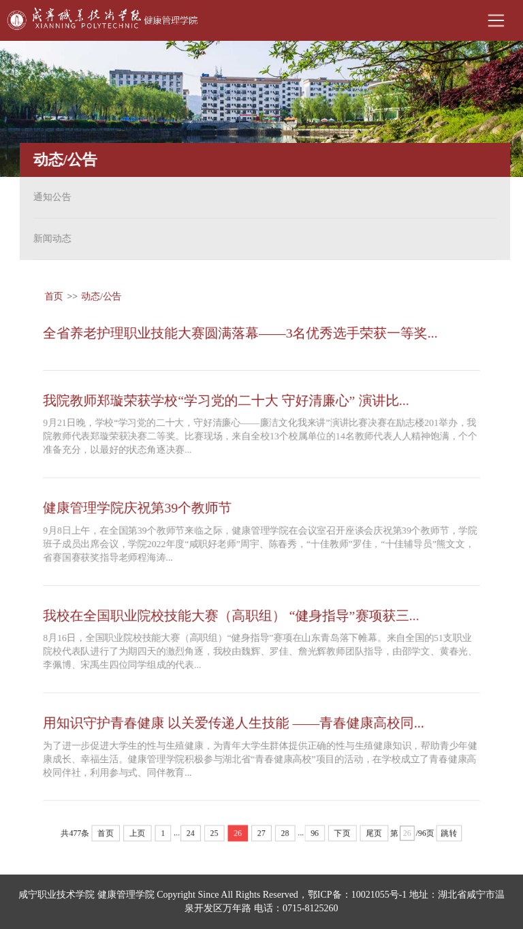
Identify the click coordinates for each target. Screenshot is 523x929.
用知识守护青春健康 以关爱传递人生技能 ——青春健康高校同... (233, 724)
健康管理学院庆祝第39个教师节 (136, 507)
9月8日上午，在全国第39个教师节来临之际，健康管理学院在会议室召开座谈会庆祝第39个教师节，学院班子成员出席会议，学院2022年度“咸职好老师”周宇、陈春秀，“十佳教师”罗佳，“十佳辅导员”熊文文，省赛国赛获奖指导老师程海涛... (260, 544)
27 (261, 836)
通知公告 (48, 197)
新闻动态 (48, 238)
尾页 (375, 836)
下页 (343, 836)
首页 (51, 293)
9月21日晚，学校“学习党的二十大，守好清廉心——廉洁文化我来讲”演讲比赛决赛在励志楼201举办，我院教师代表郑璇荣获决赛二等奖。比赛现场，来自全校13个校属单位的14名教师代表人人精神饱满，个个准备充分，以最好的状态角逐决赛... (260, 435)
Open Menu (495, 20)
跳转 (451, 836)
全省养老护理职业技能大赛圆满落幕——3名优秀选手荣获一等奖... (240, 330)
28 (285, 836)
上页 (136, 836)
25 (214, 836)
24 (190, 836)
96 (315, 836)
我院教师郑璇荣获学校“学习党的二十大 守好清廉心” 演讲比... (226, 398)
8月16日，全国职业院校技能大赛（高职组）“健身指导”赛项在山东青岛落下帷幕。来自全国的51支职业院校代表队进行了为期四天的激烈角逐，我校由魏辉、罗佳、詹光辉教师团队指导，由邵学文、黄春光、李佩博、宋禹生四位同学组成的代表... (260, 652)
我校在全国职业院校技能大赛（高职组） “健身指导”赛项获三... (231, 615)
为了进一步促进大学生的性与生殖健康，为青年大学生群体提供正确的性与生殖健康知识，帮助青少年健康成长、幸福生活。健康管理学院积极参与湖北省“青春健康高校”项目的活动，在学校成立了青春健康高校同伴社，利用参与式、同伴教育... (260, 761)
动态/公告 (99, 293)
